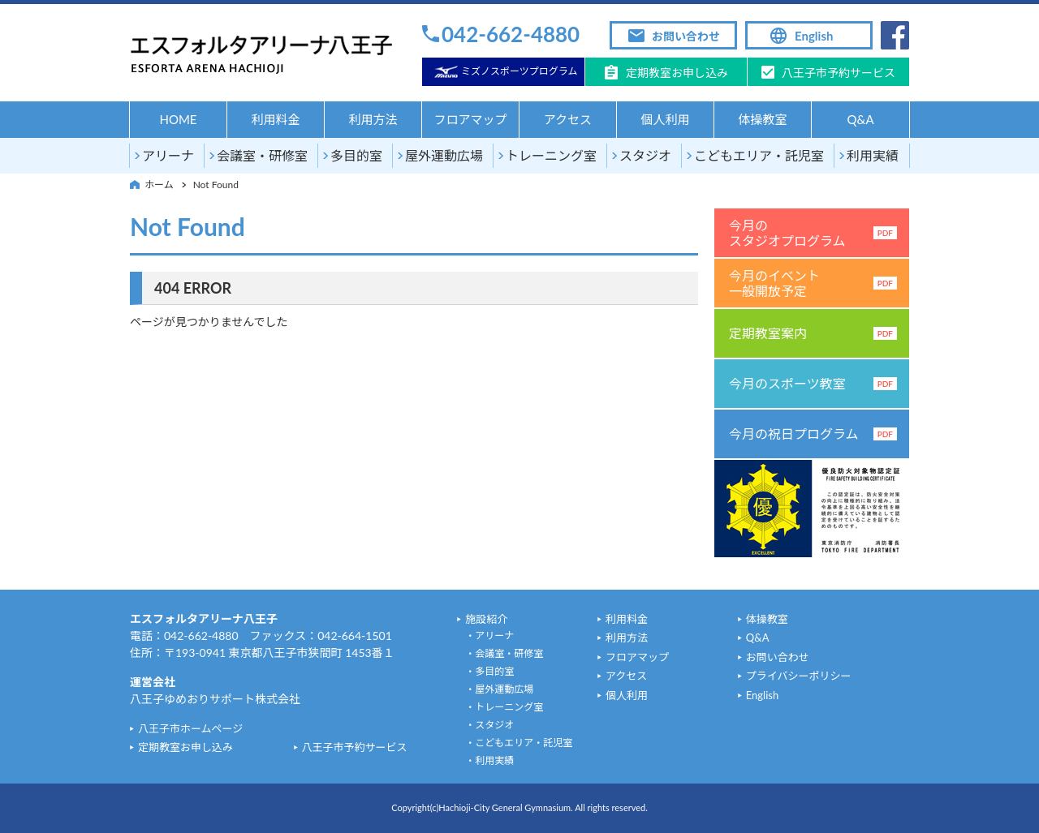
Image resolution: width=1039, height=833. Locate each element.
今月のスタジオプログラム (813, 232)
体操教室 (762, 119)
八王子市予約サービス (838, 72)
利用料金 (275, 119)
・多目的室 (489, 671)
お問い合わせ (686, 36)
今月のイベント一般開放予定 (813, 283)
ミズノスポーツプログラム (519, 71)
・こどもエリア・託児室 (518, 742)
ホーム (159, 184)
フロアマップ (470, 119)
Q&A (860, 119)
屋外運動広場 (444, 155)
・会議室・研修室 (504, 653)
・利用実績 (489, 760)
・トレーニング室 (504, 707)
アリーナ (168, 155)
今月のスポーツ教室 (813, 383)
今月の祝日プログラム (813, 433)
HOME (177, 119)
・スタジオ (489, 725)
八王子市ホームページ (190, 728)
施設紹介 (486, 618)
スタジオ (645, 155)
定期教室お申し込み (677, 72)
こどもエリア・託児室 (759, 155)
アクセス (568, 119)
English (814, 35)
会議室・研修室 (262, 155)
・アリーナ (489, 635)
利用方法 (372, 119)
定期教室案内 (813, 333)
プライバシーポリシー (798, 675)
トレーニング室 (551, 155)
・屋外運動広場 (499, 689)
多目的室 (356, 155)
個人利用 (664, 119)
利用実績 (873, 155)
